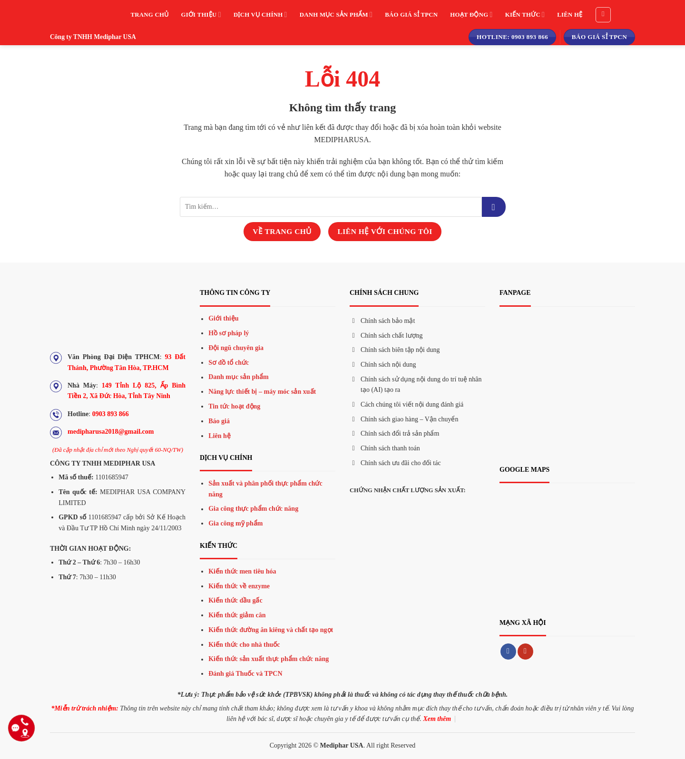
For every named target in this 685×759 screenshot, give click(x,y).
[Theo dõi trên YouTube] (525, 651)
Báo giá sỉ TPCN (411, 14)
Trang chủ (150, 14)
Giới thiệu (201, 14)
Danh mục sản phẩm (336, 14)
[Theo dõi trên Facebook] (508, 651)
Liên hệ (569, 14)
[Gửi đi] (494, 207)
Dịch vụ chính (260, 14)
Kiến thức (525, 14)
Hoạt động (471, 14)
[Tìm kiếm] (603, 14)
